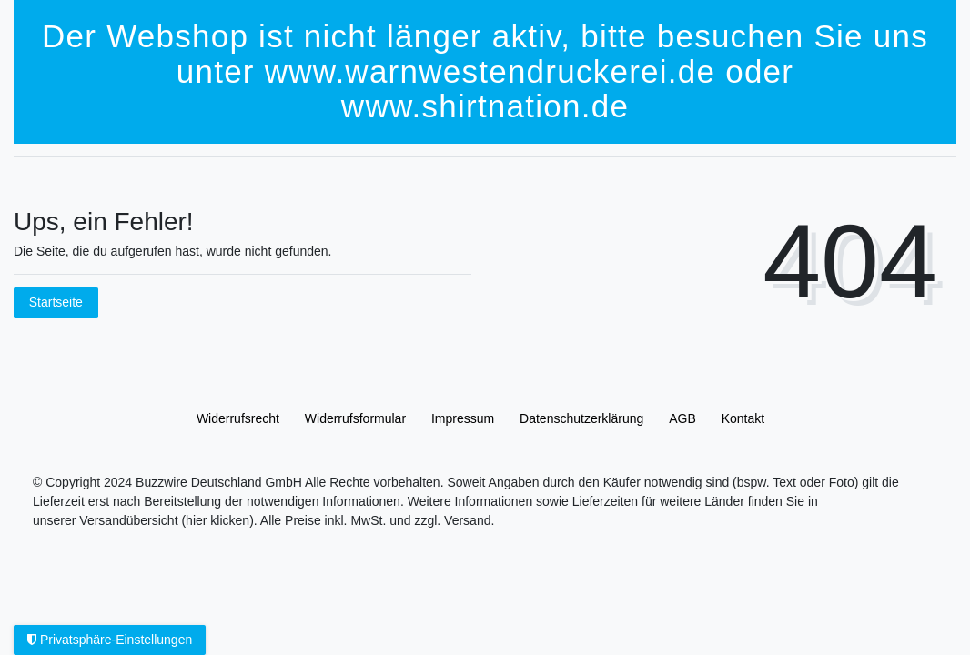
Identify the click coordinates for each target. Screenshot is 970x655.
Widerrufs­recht (238, 418)
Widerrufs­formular (355, 418)
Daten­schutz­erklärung (581, 418)
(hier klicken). (219, 520)
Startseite (56, 302)
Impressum (462, 418)
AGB (682, 418)
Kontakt (743, 418)
